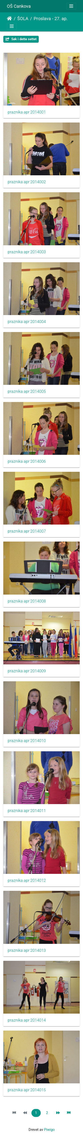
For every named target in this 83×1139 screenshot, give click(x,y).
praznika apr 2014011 (27, 810)
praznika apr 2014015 (27, 1090)
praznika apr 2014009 (27, 671)
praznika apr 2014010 (27, 741)
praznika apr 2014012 (27, 880)
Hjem (9, 18)
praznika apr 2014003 (27, 252)
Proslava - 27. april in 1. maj (52, 18)
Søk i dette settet (21, 39)
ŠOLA (22, 18)
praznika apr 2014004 (27, 321)
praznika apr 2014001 (27, 112)
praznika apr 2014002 (27, 182)
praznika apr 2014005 (27, 391)
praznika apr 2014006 (27, 461)
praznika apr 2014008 (27, 601)
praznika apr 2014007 (27, 531)
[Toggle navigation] (71, 6)
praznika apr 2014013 (27, 950)
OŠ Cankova (19, 6)
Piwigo (49, 1130)
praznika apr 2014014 (27, 1020)
